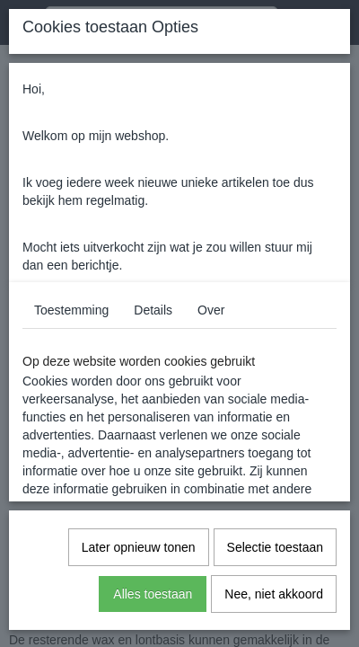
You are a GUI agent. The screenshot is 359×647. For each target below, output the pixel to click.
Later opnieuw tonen (139, 547)
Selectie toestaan (275, 547)
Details (153, 310)
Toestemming (71, 310)
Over (210, 310)
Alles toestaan (152, 594)
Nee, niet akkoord (273, 594)
